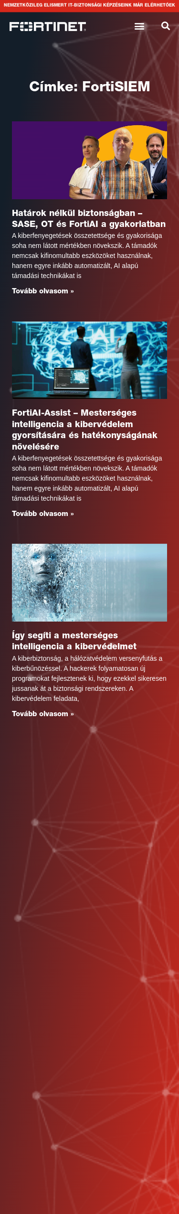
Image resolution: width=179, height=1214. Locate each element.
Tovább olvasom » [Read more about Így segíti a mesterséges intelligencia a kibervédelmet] (43, 714)
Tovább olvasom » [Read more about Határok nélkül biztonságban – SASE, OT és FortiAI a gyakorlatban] (43, 291)
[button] (139, 25)
